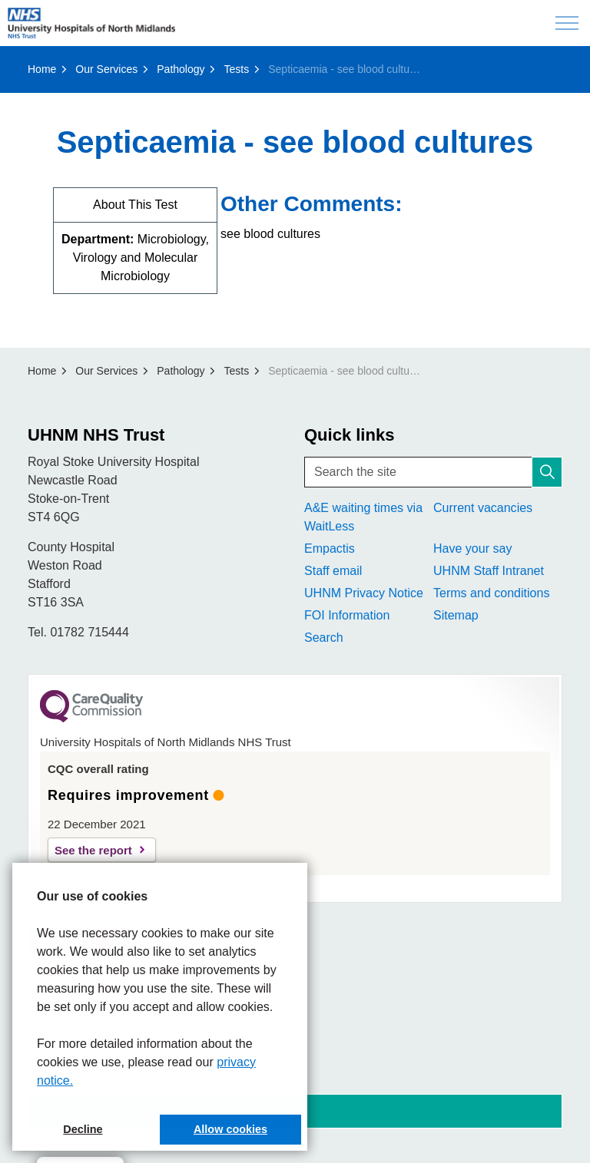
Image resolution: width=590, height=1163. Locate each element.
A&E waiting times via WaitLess (363, 517)
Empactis (329, 548)
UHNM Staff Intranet (488, 570)
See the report (93, 850)
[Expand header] (567, 23)
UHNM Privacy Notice (363, 593)
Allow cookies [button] (230, 1129)
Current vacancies (482, 507)
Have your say (472, 548)
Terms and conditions (491, 593)
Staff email (333, 570)
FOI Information (346, 615)
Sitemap (456, 615)
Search (323, 637)
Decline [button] (82, 1129)
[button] (547, 472)
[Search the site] (433, 472)
